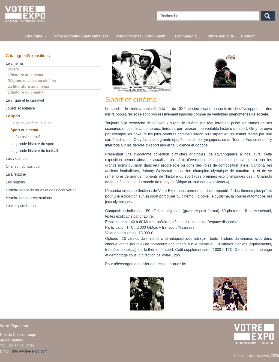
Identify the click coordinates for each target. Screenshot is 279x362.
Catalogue (35, 36)
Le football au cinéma (27, 137)
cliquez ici (178, 264)
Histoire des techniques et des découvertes (41, 190)
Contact (248, 36)
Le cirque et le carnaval (25, 100)
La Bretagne (16, 174)
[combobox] (208, 16)
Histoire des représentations (29, 198)
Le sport (13, 116)
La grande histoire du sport (32, 144)
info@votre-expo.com (29, 351)
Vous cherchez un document (141, 36)
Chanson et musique (23, 166)
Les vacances (17, 159)
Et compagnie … (186, 36)
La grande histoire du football (34, 151)
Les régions (15, 182)
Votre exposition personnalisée (81, 36)
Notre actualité (221, 36)
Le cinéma (14, 63)
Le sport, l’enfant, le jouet (31, 123)
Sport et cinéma (24, 130)
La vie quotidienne (21, 206)
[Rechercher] (268, 16)
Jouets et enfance (20, 108)
